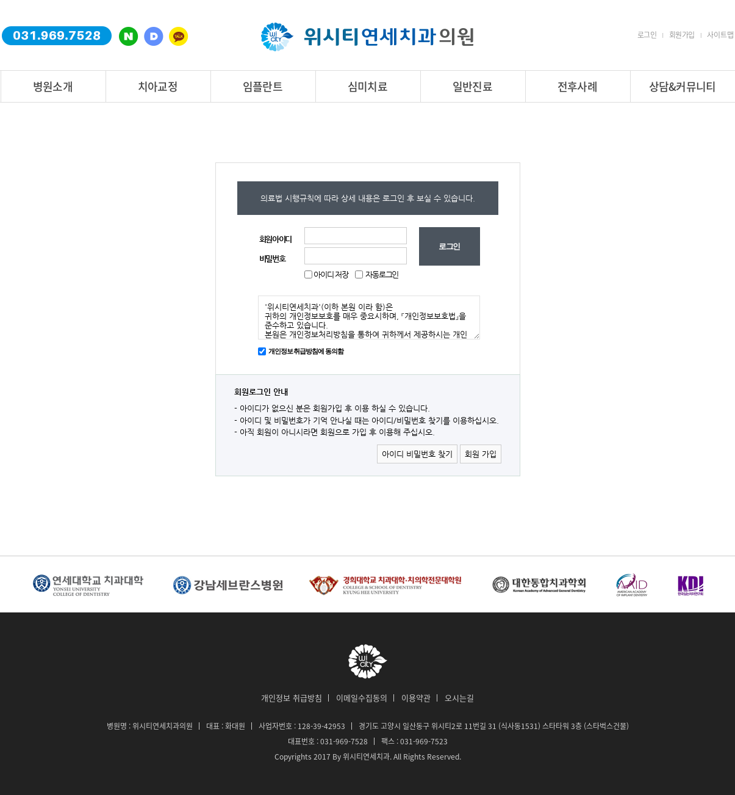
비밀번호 (272, 258)
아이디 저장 (330, 274)
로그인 (646, 34)
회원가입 (682, 34)
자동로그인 (381, 274)
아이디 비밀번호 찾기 (417, 454)
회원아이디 (275, 239)
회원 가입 (481, 454)
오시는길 (459, 697)
